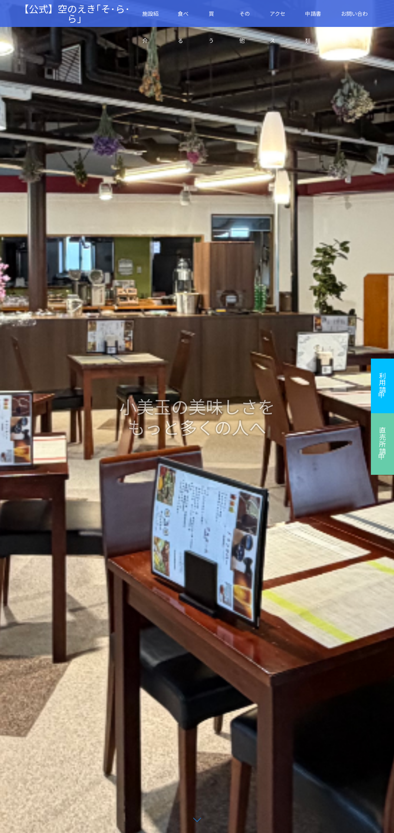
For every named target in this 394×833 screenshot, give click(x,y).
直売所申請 (382, 440)
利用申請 (382, 382)
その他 (244, 18)
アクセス (277, 18)
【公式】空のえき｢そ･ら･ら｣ (74, 13)
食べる (183, 18)
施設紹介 (150, 18)
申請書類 (313, 18)
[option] (197, 416)
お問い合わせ (354, 18)
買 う (214, 18)
